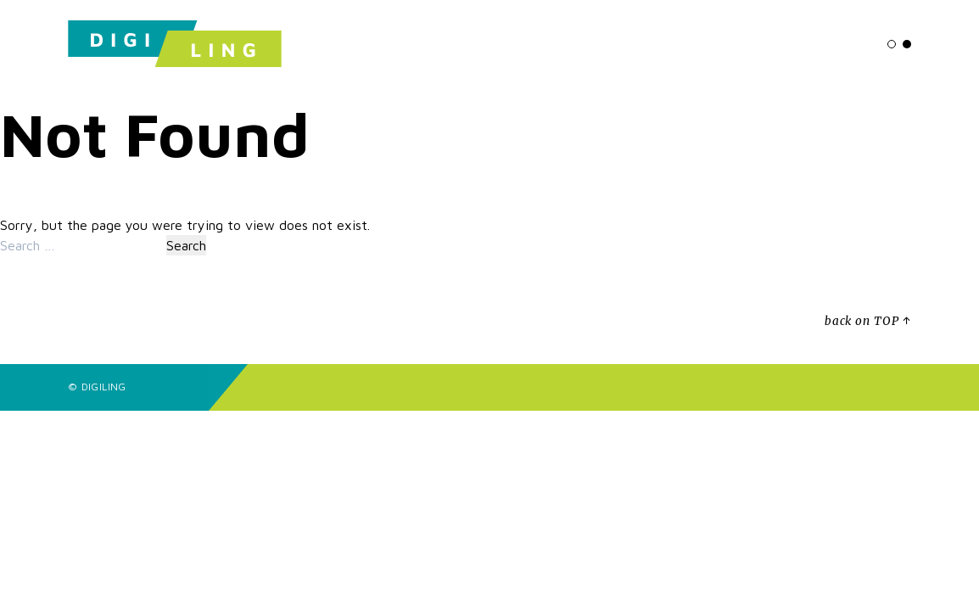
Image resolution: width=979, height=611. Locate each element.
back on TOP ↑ (868, 321)
